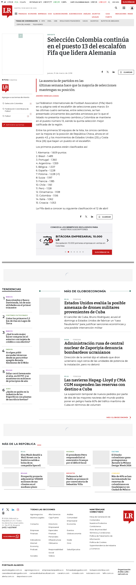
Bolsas (9, 370)
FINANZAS (22, 14)
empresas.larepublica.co (52, 570)
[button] (39, 241)
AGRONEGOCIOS (75, 14)
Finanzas (34, 533)
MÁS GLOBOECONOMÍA (117, 417)
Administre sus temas (13, 125)
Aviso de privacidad (98, 529)
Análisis (70, 514)
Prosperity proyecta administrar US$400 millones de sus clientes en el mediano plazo (32, 481)
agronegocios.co (32, 570)
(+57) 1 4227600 (9, 527)
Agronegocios (36, 514)
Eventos (70, 530)
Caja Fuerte (54, 518)
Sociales (34, 556)
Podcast (33, 549)
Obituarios (53, 543)
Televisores (38, 24)
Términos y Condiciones (100, 533)
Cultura (115, 452)
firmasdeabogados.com (76, 570)
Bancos (9, 297)
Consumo (116, 473)
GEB (55, 21)
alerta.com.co (8, 576)
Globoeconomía (74, 533)
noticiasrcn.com (93, 573)
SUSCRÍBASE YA (102, 252)
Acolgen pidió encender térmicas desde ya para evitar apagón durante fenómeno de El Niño (17, 357)
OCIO (50, 14)
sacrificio (94, 21)
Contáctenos (95, 526)
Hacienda (70, 452)
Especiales (53, 530)
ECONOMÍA (32, 14)
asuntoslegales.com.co (12, 570)
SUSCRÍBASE (129, 2)
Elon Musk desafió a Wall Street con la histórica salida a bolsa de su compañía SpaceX (31, 460)
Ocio (69, 543)
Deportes (70, 473)
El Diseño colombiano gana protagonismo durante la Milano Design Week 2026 (121, 460)
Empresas (34, 530)
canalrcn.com (63, 573)
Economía (71, 524)
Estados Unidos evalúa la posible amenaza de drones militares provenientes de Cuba (95, 307)
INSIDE (130, 14)
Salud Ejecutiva (73, 549)
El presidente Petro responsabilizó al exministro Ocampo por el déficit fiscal (77, 459)
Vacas (85, 21)
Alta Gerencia (54, 514)
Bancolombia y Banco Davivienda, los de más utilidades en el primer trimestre (18, 304)
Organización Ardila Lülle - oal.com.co (124, 571)
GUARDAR (126, 72)
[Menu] (16, 13)
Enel (49, 21)
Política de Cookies (98, 542)
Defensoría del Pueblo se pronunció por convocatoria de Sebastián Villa (77, 480)
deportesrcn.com (24, 576)
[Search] (116, 8)
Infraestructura (55, 540)
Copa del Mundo (23, 24)
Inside (69, 540)
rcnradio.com (78, 573)
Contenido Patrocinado (17, 315)
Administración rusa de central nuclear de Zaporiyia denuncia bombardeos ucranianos (94, 348)
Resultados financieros (70, 21)
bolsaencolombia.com (99, 570)
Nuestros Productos (98, 523)
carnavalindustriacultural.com (42, 573)
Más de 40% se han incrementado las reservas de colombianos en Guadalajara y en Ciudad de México (121, 483)
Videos (52, 556)
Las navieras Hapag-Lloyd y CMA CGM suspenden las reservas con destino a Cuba (95, 385)
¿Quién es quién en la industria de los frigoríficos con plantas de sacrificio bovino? (18, 396)
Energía (9, 349)
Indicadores (35, 540)
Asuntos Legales (37, 518)
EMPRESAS (42, 14)
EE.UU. (23, 452)
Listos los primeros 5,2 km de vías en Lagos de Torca (18, 321)
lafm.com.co (108, 573)
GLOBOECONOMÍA (60, 14)
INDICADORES (120, 14)
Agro (8, 389)
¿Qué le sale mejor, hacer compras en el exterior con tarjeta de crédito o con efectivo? (18, 338)
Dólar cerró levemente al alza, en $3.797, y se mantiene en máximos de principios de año (18, 377)
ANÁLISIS (87, 14)
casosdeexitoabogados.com (14, 573)
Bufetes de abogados (110, 21)
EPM (43, 21)
